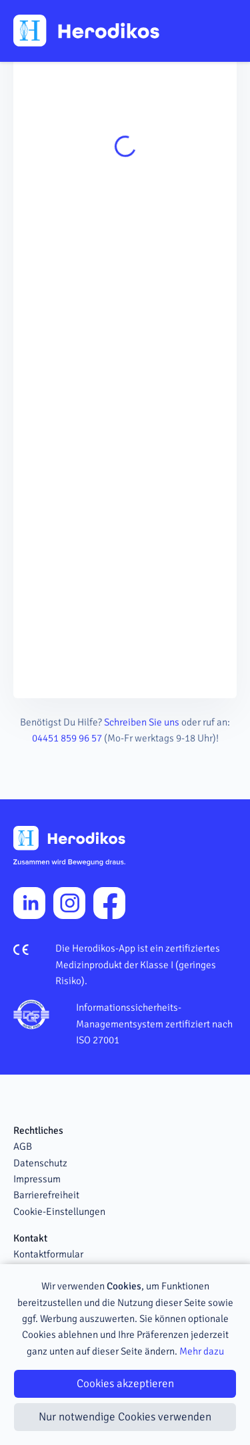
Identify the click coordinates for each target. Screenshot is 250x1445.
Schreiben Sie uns (141, 722)
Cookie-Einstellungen (59, 1212)
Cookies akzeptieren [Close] (125, 1383)
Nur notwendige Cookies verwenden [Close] (125, 1417)
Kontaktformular (48, 1254)
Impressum (37, 1179)
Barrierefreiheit (46, 1195)
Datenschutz (40, 1163)
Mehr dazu (201, 1351)
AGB (22, 1146)
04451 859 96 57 (67, 738)
